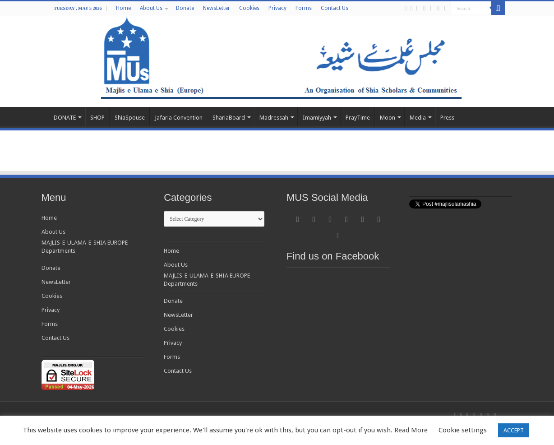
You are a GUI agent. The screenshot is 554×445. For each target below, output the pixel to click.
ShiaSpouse (130, 117)
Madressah (273, 117)
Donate (185, 8)
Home (123, 8)
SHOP (97, 117)
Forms (303, 8)
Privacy (277, 8)
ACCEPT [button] (513, 430)
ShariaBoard (228, 117)
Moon (387, 117)
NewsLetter (216, 8)
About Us (151, 8)
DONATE (65, 117)
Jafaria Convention (179, 117)
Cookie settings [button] (463, 430)
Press (447, 117)
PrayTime (358, 117)
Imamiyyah (317, 117)
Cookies (249, 8)
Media (418, 117)
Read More (411, 430)
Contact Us (334, 8)
